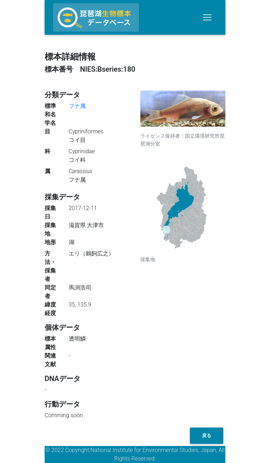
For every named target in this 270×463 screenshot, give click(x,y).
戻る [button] (206, 435)
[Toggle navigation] (207, 17)
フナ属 (77, 106)
